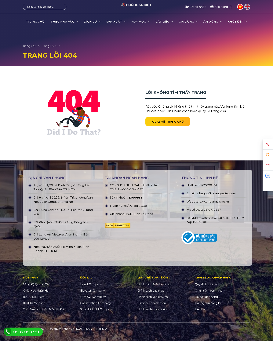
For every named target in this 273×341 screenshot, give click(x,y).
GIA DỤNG (188, 21)
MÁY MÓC (140, 21)
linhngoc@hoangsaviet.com (216, 193)
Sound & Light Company (96, 309)
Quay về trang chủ (168, 121)
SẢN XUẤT (115, 21)
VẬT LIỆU (164, 21)
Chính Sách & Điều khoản (154, 284)
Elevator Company (92, 290)
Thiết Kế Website (34, 303)
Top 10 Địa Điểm (34, 297)
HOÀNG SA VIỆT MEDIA (91, 329)
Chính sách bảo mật (150, 290)
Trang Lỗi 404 (51, 46)
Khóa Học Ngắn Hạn (36, 290)
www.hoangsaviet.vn (214, 201)
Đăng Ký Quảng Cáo (36, 284)
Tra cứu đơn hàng (206, 297)
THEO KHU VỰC (64, 21)
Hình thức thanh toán (151, 303)
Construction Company (95, 303)
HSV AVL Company (93, 297)
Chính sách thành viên (152, 309)
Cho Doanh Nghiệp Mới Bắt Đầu (44, 309)
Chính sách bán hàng (209, 290)
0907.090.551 (207, 185)
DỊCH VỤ (92, 21)
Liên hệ (200, 309)
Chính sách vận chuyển (152, 297)
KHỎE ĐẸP (237, 21)
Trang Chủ (35, 21)
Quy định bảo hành (207, 284)
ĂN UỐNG (212, 21)
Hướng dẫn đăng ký (208, 303)
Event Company (91, 284)
